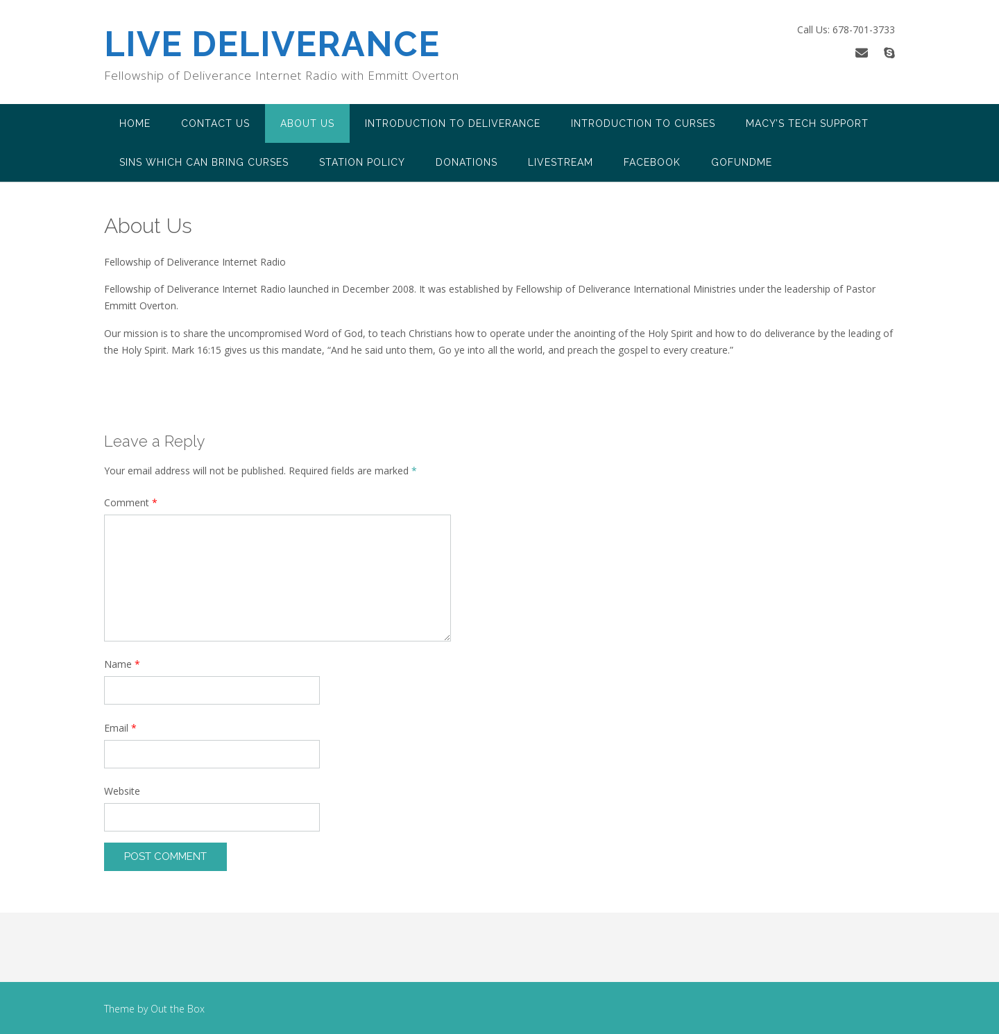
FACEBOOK (652, 162)
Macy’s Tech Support (807, 123)
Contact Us (215, 123)
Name (122, 664)
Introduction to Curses (643, 123)
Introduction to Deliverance (452, 123)
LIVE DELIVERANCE (272, 44)
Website (122, 791)
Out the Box (178, 1008)
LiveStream (560, 162)
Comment (130, 502)
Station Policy (362, 162)
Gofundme (741, 162)
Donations (466, 162)
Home (135, 123)
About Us (307, 123)
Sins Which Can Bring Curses (204, 162)
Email (120, 727)
